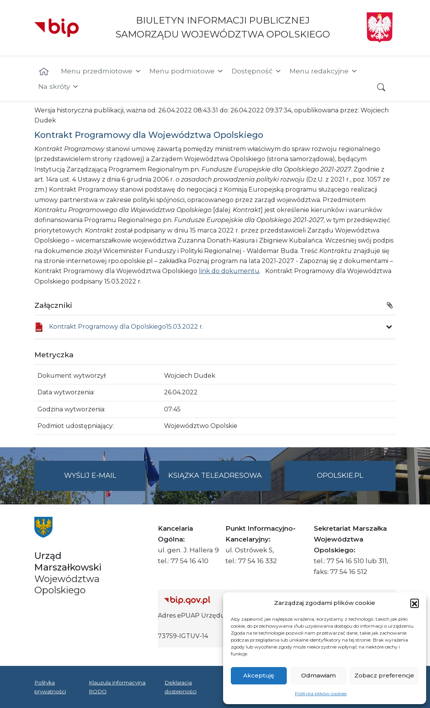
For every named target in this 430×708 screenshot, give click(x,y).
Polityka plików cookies (321, 693)
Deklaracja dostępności (180, 686)
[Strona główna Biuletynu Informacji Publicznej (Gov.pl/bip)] (221, 600)
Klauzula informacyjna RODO (117, 686)
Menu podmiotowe (186, 71)
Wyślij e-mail (105, 480)
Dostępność (257, 71)
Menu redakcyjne (323, 71)
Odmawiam (318, 675)
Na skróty (58, 86)
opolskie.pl (340, 475)
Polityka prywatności (50, 686)
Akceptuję (258, 675)
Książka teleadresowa (215, 475)
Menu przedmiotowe (101, 71)
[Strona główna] (44, 72)
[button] (414, 603)
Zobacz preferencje (384, 675)
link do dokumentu (229, 271)
